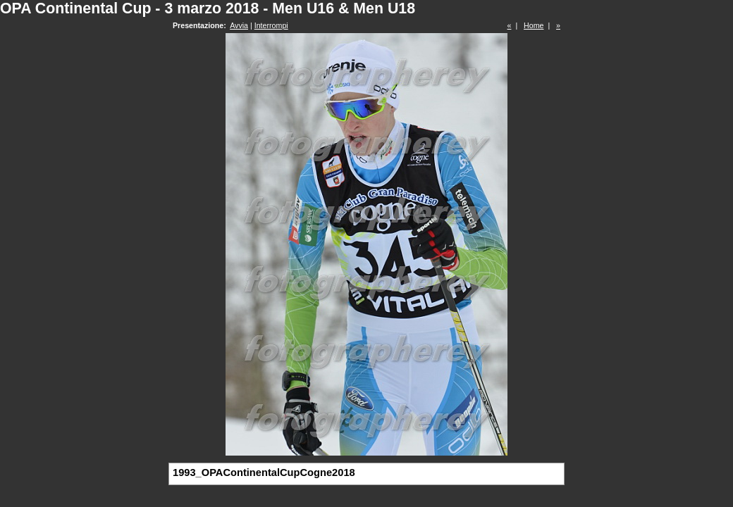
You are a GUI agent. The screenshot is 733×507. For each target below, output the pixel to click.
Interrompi (271, 25)
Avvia (239, 25)
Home (533, 25)
